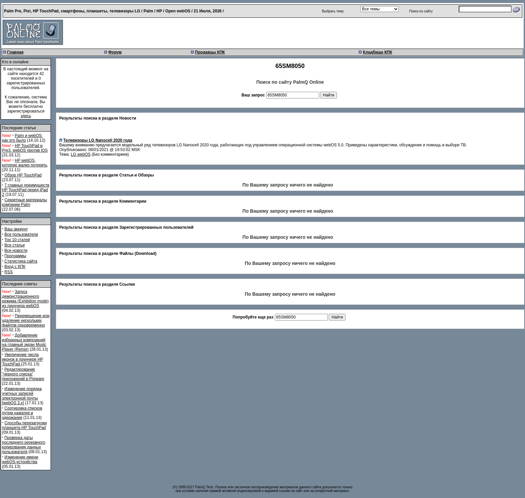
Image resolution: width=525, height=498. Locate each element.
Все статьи (14, 245)
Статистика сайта (20, 261)
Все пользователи (21, 234)
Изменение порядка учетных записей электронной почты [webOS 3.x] (22, 395)
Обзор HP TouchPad (23, 175)
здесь (25, 116)
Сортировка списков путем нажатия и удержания (22, 413)
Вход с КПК (14, 266)
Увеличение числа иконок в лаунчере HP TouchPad (22, 359)
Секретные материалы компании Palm (24, 202)
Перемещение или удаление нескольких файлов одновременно (26, 320)
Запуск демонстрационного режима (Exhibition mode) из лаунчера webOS (25, 298)
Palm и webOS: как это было (22, 138)
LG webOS (81, 154)
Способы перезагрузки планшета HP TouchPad (24, 425)
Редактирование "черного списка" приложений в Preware (23, 374)
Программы (15, 256)
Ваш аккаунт (16, 229)
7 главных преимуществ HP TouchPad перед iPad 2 (25, 190)
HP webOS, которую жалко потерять (25, 162)
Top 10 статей (17, 239)
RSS (8, 272)
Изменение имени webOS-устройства (20, 459)
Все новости (15, 250)
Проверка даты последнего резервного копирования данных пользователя (23, 444)
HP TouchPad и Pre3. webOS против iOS (25, 148)
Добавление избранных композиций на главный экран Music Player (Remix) (24, 342)
